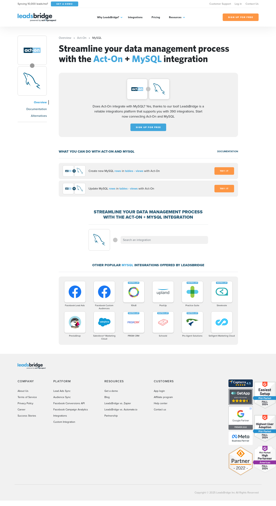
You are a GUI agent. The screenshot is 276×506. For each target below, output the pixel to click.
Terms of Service (27, 397)
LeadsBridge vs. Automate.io (120, 410)
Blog (107, 397)
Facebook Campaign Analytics (70, 410)
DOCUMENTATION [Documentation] (227, 151)
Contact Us (252, 4)
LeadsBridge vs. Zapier (117, 403)
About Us (23, 391)
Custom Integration (64, 422)
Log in (238, 4)
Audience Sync (62, 397)
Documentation (36, 109)
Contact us (160, 410)
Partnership (111, 416)
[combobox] (164, 240)
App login (159, 391)
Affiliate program (163, 397)
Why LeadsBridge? (108, 17)
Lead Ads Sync (62, 391)
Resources (175, 17)
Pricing (156, 17)
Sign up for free (148, 127)
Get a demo (111, 391)
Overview (40, 102)
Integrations (135, 17)
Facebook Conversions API (69, 403)
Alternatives (39, 116)
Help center (160, 403)
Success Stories (27, 416)
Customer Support (220, 4)
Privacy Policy (25, 403)
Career (21, 410)
